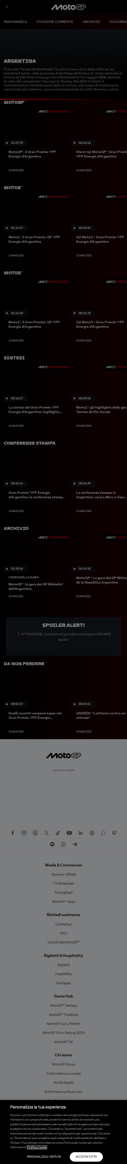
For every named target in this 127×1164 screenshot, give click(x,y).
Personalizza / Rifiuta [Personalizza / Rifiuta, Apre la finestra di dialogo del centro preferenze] (44, 1156)
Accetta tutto (86, 1156)
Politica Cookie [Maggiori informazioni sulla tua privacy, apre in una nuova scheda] (37, 1147)
